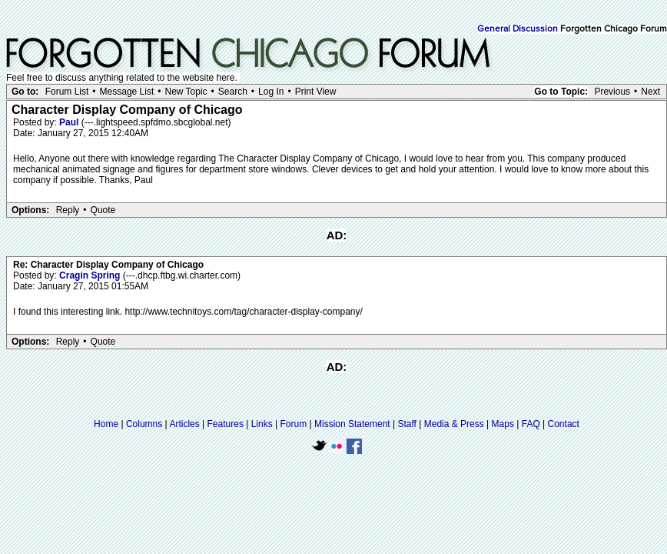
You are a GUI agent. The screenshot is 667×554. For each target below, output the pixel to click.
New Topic (185, 91)
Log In (271, 91)
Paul (70, 122)
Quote (103, 210)
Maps (503, 424)
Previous (612, 91)
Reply (68, 210)
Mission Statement (352, 424)
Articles (184, 424)
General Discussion (517, 29)
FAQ (531, 424)
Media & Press (454, 424)
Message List (127, 91)
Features (225, 424)
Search (232, 91)
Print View (316, 91)
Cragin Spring (91, 275)
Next (650, 91)
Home (106, 424)
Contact (563, 424)
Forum (293, 424)
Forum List (67, 91)
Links (262, 424)
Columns (144, 424)
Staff (406, 424)
